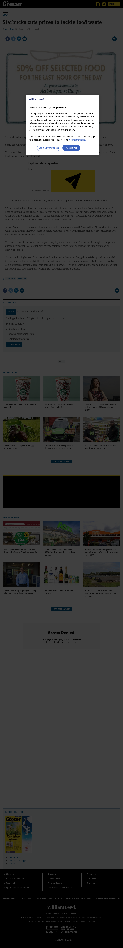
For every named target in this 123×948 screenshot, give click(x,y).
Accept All (71, 147)
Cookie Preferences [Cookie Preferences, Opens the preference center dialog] (48, 147)
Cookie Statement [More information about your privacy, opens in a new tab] (77, 139)
